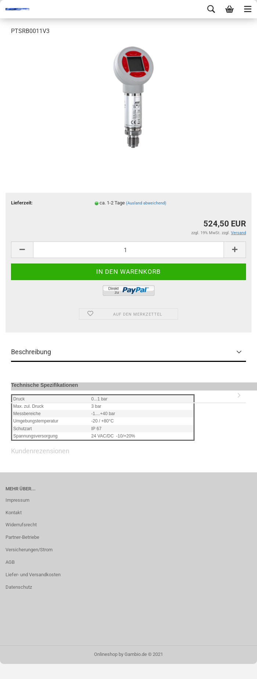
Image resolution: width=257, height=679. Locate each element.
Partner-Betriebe (22, 537)
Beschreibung (31, 352)
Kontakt (14, 512)
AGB (10, 562)
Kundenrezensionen (128, 394)
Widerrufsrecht (21, 524)
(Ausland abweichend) (146, 203)
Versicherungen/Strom (29, 549)
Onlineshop (105, 654)
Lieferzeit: (22, 203)
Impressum (17, 500)
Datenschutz (19, 587)
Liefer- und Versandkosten (33, 574)
